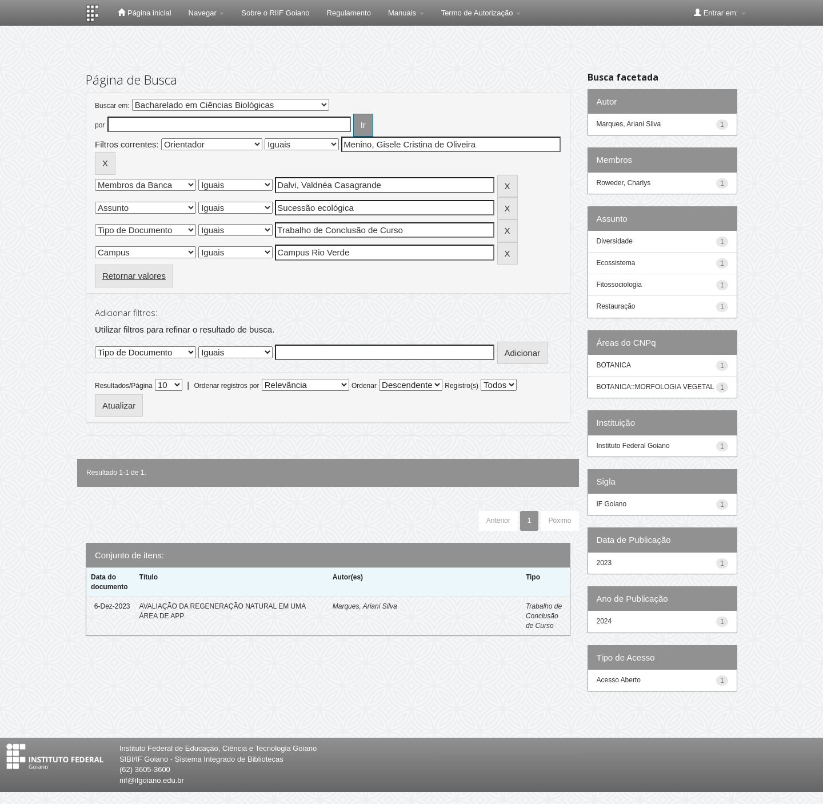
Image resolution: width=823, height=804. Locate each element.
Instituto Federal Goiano (633, 446)
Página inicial (144, 12)
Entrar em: (720, 12)
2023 (604, 563)
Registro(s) (461, 386)
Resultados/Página (124, 386)
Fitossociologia (619, 285)
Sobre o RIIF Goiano (275, 13)
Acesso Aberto (619, 680)
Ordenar (364, 386)
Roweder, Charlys (624, 183)
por (100, 125)
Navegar (207, 13)
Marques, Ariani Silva (365, 606)
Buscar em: (112, 106)
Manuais (406, 13)
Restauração (616, 306)
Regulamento (349, 13)
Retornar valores (134, 276)
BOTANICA (614, 365)
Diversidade (615, 241)
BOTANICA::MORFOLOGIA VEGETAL (655, 387)
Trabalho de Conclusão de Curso (544, 616)
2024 (604, 621)
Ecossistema (616, 263)
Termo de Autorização (481, 13)
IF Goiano (612, 504)
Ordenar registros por (226, 386)
